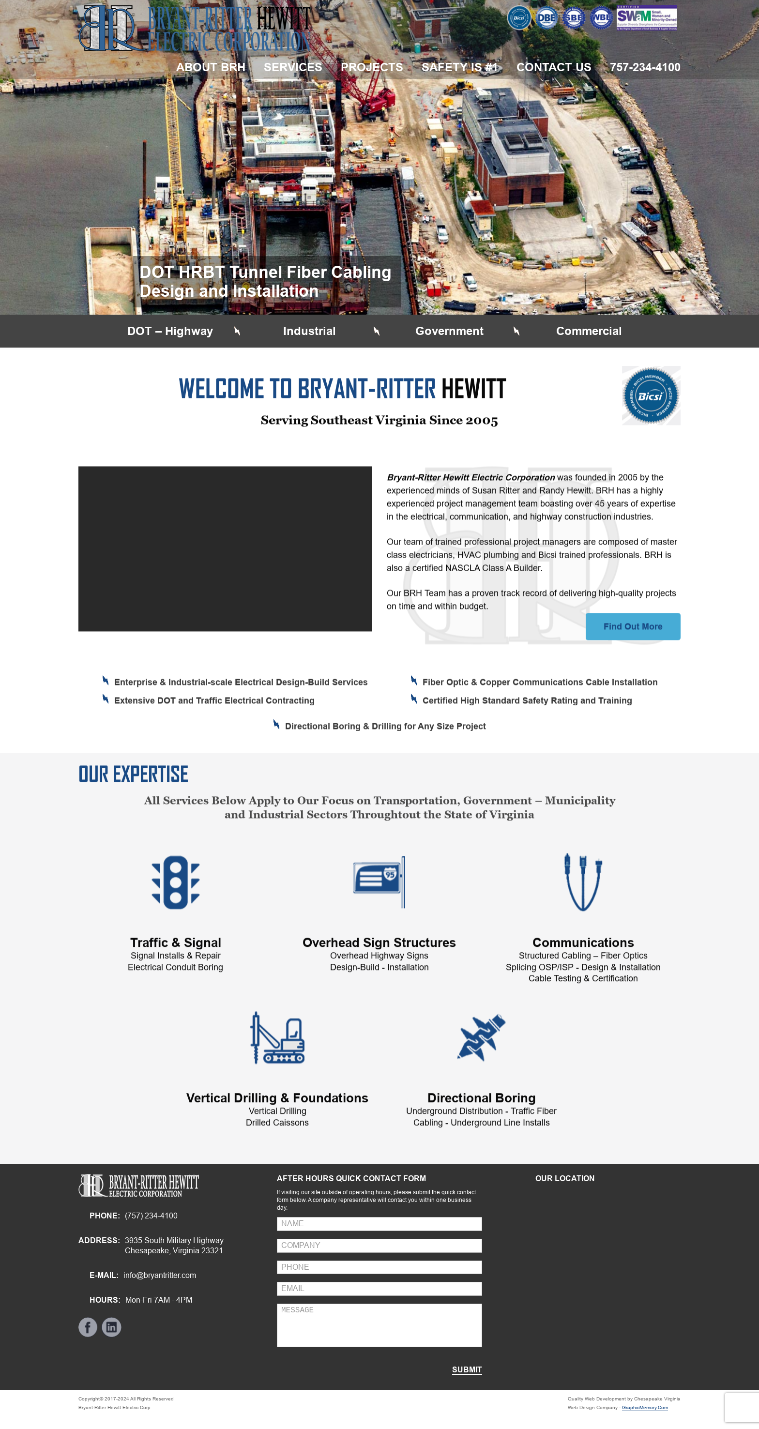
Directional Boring (481, 1136)
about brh (210, 67)
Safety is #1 (460, 67)
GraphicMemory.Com (645, 1407)
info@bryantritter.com (159, 1275)
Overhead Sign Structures (379, 980)
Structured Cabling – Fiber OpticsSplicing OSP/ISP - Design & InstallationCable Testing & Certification (583, 1005)
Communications (583, 980)
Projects (372, 67)
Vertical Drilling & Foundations (277, 1136)
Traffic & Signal (175, 980)
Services (293, 67)
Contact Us (554, 67)
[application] (225, 586)
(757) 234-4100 (151, 1216)
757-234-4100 (645, 67)
